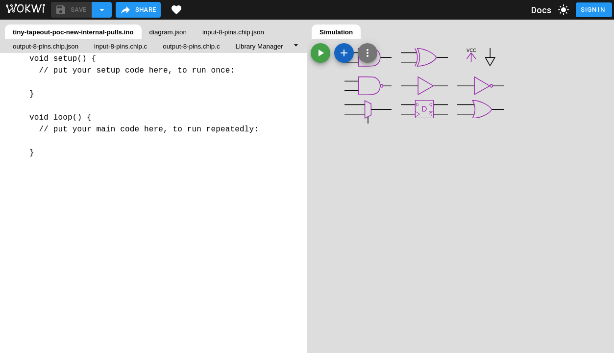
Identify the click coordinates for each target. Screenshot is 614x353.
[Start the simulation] (320, 53)
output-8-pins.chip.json (45, 46)
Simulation (336, 32)
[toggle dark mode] (563, 9)
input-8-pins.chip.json (233, 32)
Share (138, 10)
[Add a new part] (344, 53)
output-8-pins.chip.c (191, 46)
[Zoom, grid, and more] (367, 53)
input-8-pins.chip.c (120, 46)
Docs (541, 10)
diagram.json (168, 32)
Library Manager (259, 46)
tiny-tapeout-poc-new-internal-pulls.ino (73, 32)
